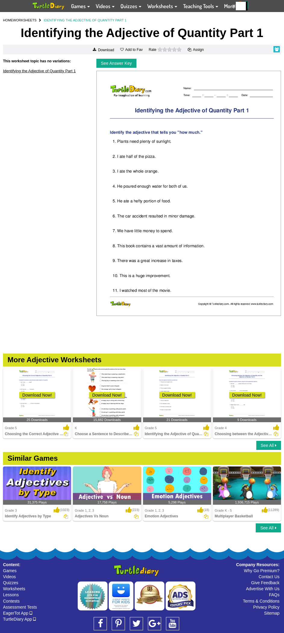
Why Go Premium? (261, 570)
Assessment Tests (20, 607)
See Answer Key (116, 63)
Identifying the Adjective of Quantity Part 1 (39, 71)
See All (268, 445)
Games (10, 570)
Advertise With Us (262, 588)
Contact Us (269, 576)
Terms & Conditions (261, 601)
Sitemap (271, 613)
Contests (11, 601)
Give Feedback (265, 582)
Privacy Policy (266, 607)
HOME (8, 20)
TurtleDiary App (19, 619)
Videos (9, 576)
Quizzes (10, 582)
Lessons (11, 594)
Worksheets (14, 588)
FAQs (274, 594)
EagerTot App (17, 613)
